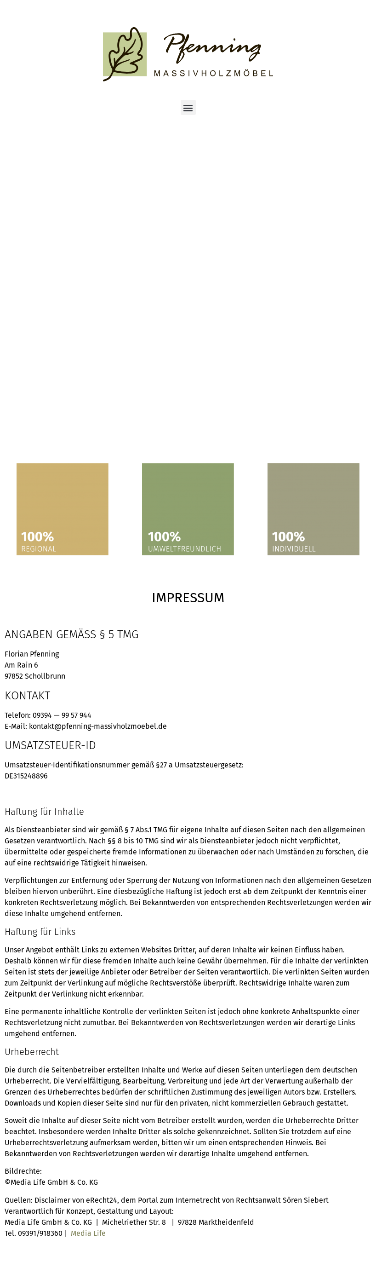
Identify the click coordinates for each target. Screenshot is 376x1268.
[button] (188, 107)
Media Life (88, 1233)
